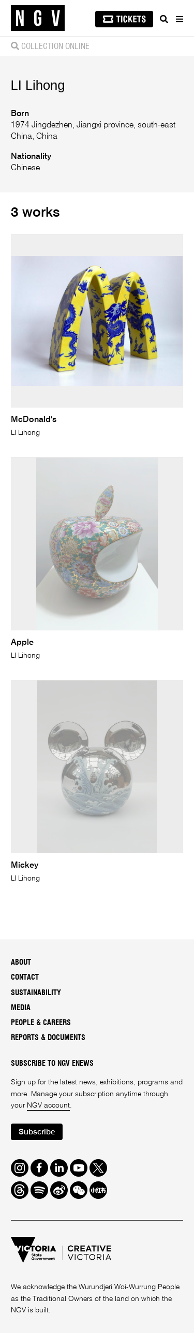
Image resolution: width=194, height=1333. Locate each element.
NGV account (48, 1105)
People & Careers (41, 1023)
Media (21, 1008)
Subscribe (37, 1132)
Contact (25, 977)
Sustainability (36, 993)
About (21, 962)
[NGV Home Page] (38, 18)
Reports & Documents (48, 1038)
